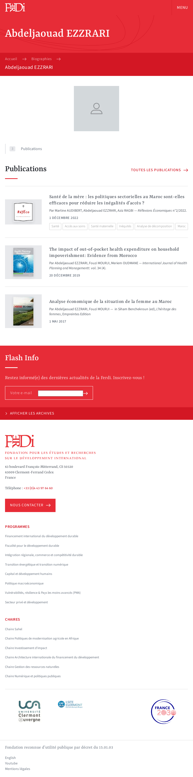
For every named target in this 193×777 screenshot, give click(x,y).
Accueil (11, 59)
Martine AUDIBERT (68, 210)
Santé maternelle (102, 226)
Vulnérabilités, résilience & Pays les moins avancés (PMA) (43, 592)
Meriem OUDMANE (124, 263)
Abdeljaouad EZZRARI (99, 210)
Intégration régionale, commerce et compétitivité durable (44, 555)
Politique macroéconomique (24, 583)
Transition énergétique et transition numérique (36, 564)
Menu (182, 7)
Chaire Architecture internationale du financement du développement (52, 657)
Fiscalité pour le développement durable (32, 545)
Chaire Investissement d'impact (26, 648)
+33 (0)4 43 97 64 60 (38, 488)
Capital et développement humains (28, 574)
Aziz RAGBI (125, 210)
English (10, 757)
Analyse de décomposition (154, 226)
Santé (55, 226)
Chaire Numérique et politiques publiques (33, 676)
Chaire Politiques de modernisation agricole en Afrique (42, 638)
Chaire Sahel (13, 629)
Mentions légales (17, 768)
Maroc (182, 226)
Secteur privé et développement (26, 602)
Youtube (11, 763)
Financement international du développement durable (41, 536)
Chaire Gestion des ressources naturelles (32, 667)
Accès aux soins (75, 226)
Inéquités (125, 226)
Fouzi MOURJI (99, 263)
